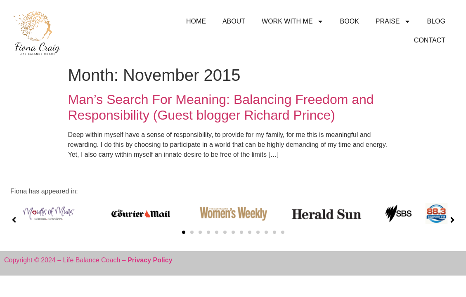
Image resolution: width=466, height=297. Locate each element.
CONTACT (429, 40)
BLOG (436, 21)
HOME (196, 21)
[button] (183, 232)
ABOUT (233, 21)
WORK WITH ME (293, 21)
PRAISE (393, 21)
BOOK (349, 21)
